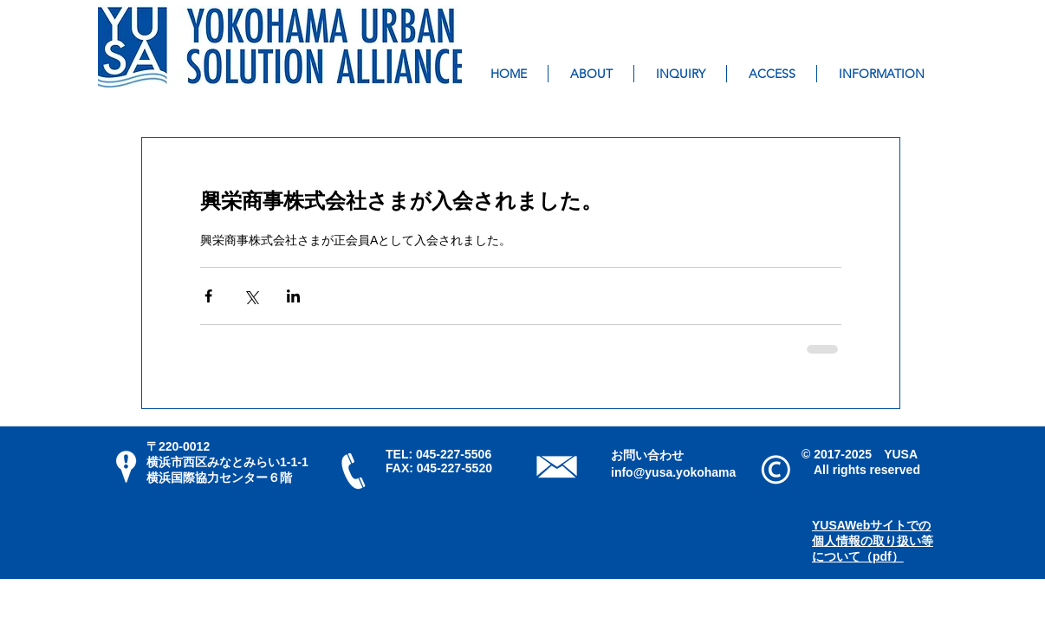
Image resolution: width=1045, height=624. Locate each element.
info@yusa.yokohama (673, 472)
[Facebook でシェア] (208, 296)
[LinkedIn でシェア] (293, 296)
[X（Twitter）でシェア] (251, 296)
